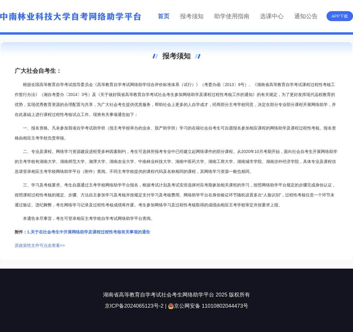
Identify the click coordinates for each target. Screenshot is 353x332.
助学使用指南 (231, 16)
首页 (163, 16)
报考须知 (192, 16)
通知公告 (306, 16)
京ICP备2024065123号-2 (134, 306)
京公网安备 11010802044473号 (208, 306)
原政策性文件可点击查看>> (40, 245)
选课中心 (272, 16)
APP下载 (340, 16)
